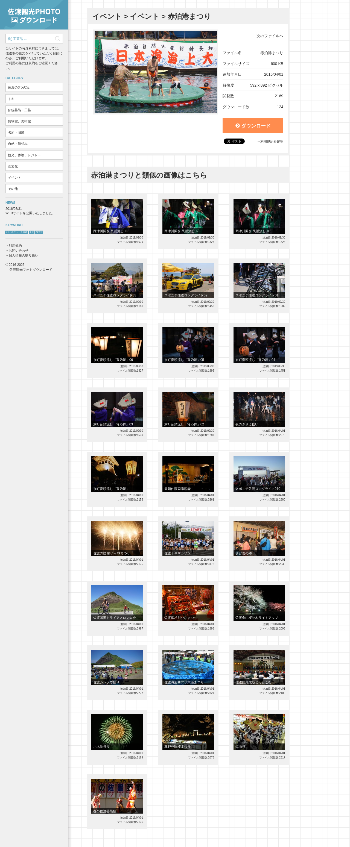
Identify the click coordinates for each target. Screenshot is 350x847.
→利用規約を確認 (270, 141)
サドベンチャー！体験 (16, 232)
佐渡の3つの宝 (19, 87)
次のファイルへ (269, 36)
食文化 (13, 166)
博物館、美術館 (19, 121)
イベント (14, 178)
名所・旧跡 (16, 132)
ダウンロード (253, 126)
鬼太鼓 (39, 232)
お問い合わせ (18, 250)
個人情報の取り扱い (23, 255)
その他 (13, 189)
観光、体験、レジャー (24, 155)
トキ (11, 99)
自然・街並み (18, 144)
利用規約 (15, 246)
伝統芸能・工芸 (19, 110)
